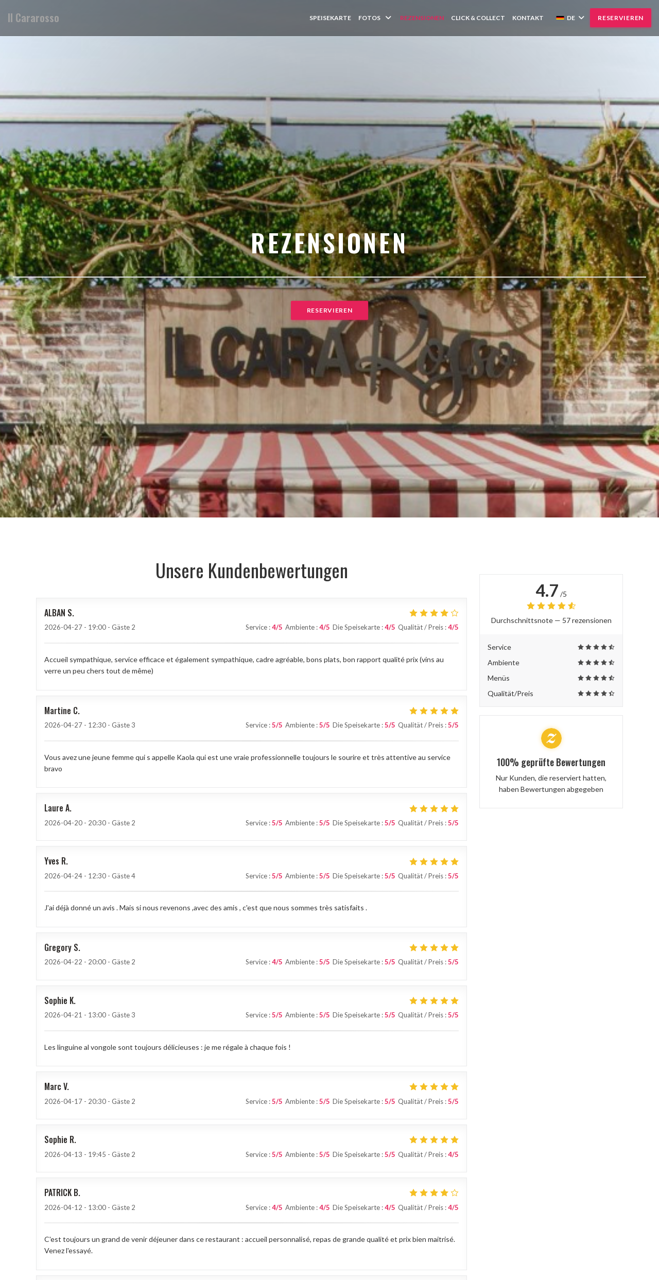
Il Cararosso (33, 17)
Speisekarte (330, 18)
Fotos (375, 18)
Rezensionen (422, 18)
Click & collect (478, 17)
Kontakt (528, 18)
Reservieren (621, 18)
